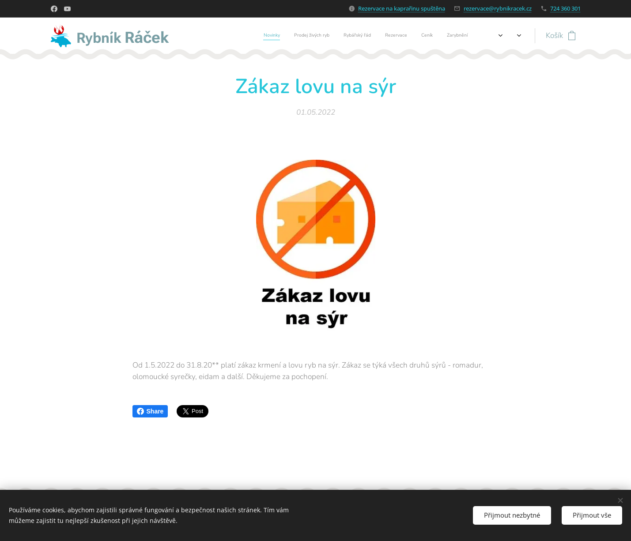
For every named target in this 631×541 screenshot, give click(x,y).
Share (150, 411)
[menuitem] (375, 36)
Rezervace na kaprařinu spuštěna (401, 8)
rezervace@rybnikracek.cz (498, 8)
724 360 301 (565, 8)
